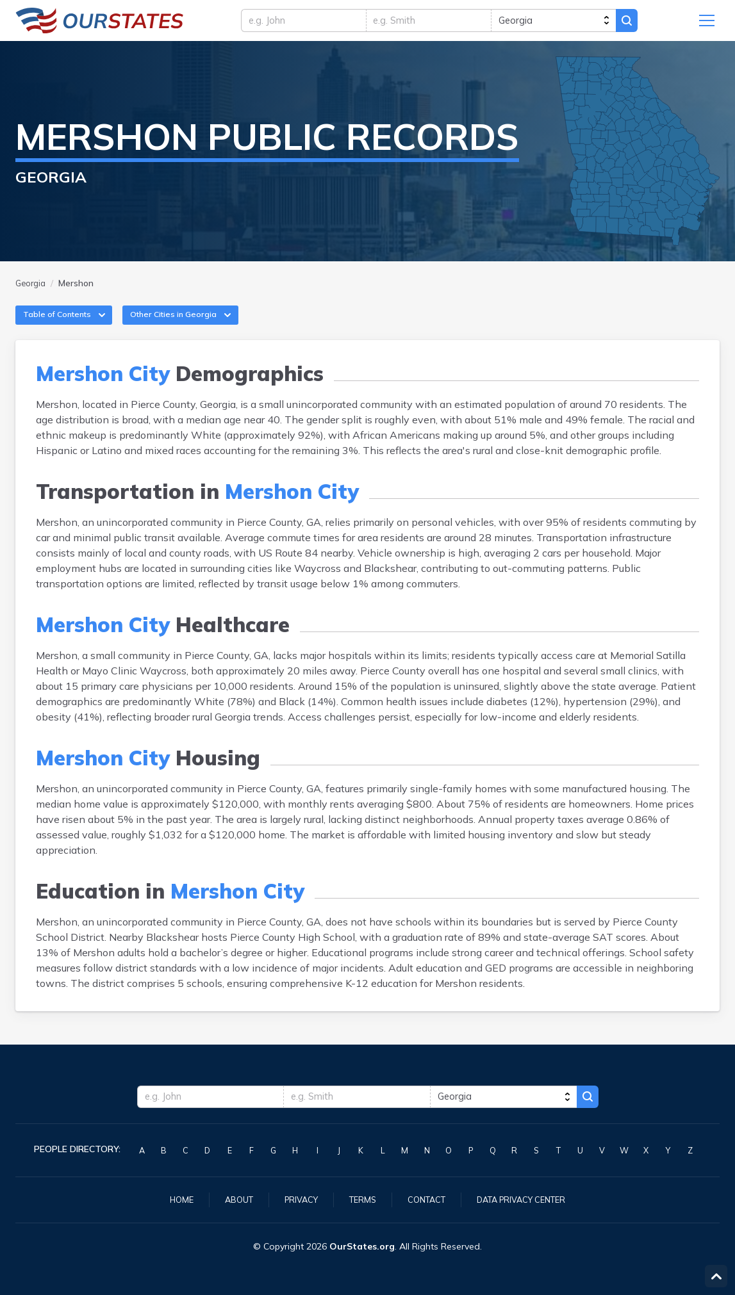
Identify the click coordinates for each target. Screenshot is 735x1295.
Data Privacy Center (529, 1199)
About (229, 1199)
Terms (359, 1199)
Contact (427, 1199)
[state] (568, 23)
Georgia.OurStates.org (99, 24)
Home (169, 1199)
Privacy (294, 1199)
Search (652, 23)
